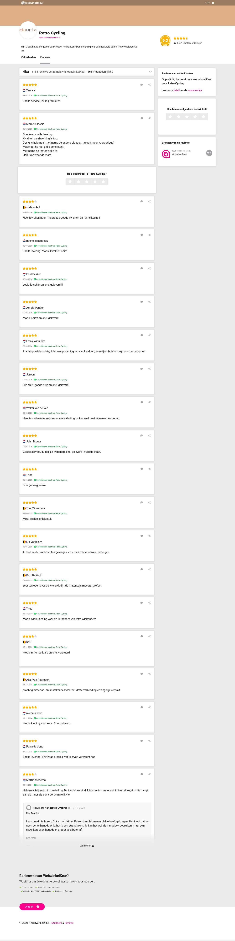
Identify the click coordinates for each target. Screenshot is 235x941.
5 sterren (207, 118)
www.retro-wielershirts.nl (49, 37)
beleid (177, 91)
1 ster (174, 118)
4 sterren (98, 182)
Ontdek (33, 906)
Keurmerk (57, 923)
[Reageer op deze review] (144, 85)
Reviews (45, 58)
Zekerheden (28, 58)
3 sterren (90, 182)
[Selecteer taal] (209, 3)
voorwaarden (197, 91)
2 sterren (82, 182)
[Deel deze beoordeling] (149, 85)
